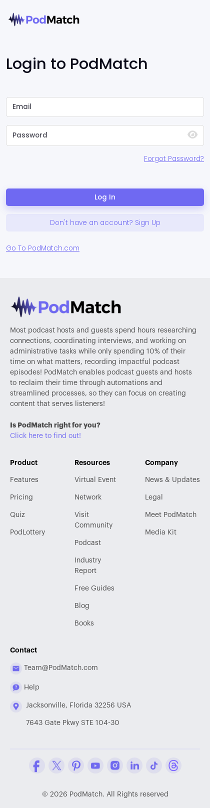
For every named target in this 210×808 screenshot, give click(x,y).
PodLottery (27, 532)
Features (24, 480)
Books (84, 623)
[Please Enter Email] (105, 107)
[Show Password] (193, 135)
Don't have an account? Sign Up (105, 223)
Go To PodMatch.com (43, 248)
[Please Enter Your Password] (92, 136)
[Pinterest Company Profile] (76, 766)
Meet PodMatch (170, 515)
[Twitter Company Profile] (56, 766)
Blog (82, 606)
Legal (154, 497)
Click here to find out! (45, 436)
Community (95, 519)
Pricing (21, 497)
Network (88, 497)
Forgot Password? (174, 159)
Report (95, 565)
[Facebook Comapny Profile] (37, 766)
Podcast (87, 543)
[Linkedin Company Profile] (134, 766)
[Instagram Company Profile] (115, 766)
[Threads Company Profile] (174, 766)
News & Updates (172, 480)
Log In (105, 197)
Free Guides (94, 588)
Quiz (17, 515)
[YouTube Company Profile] (96, 766)
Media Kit (160, 532)
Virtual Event (95, 480)
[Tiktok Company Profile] (154, 766)
